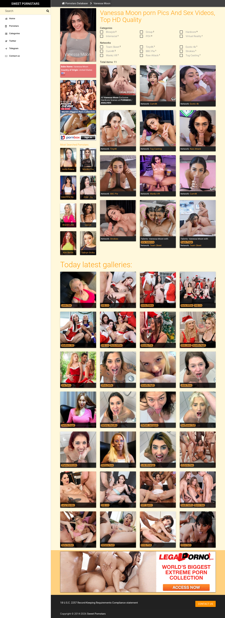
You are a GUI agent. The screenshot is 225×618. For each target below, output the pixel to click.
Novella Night (199, 345)
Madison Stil (68, 345)
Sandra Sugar (68, 425)
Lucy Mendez (68, 505)
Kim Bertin (68, 252)
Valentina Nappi (68, 197)
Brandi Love (68, 225)
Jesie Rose (186, 385)
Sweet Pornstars (25, 3)
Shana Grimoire (69, 465)
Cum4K (153, 104)
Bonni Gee (199, 505)
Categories (12, 33)
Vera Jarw (186, 345)
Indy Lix (105, 305)
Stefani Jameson (149, 425)
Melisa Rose (107, 465)
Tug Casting (156, 149)
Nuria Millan (187, 305)
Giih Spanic (146, 505)
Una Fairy (66, 385)
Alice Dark (186, 545)
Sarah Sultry (187, 505)
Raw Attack (195, 149)
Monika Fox (88, 169)
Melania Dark (107, 545)
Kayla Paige (186, 242)
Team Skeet (155, 245)
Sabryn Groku (88, 252)
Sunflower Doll (188, 425)
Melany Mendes (109, 425)
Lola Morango (148, 465)
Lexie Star (66, 305)
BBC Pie (114, 193)
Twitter (10, 41)
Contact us (12, 56)
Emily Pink (146, 545)
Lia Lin (88, 225)
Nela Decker (67, 545)
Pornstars (12, 26)
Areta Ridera (68, 169)
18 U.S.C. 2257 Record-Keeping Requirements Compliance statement (99, 602)
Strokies (114, 239)
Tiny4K (113, 149)
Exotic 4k (194, 104)
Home (10, 18)
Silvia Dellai (107, 385)
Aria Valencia (147, 242)
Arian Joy (88, 197)
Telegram (11, 48)
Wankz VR (155, 193)
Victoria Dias (187, 465)
